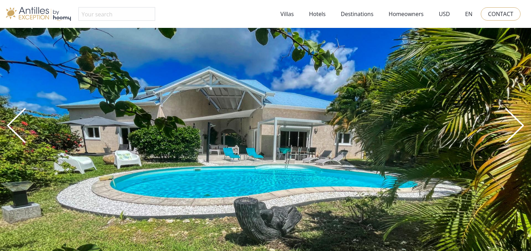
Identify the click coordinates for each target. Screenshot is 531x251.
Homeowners (406, 14)
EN (468, 14)
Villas (287, 14)
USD (444, 14)
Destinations (357, 14)
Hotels (317, 14)
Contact (500, 14)
